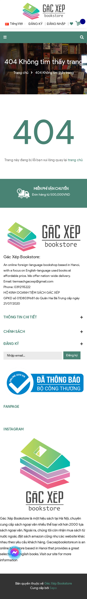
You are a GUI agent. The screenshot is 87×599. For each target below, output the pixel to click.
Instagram (13, 429)
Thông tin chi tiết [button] (43, 317)
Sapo (53, 588)
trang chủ (75, 160)
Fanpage (11, 407)
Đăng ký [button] (43, 344)
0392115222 (22, 287)
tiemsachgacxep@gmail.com (33, 281)
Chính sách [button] (43, 332)
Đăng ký (72, 355)
